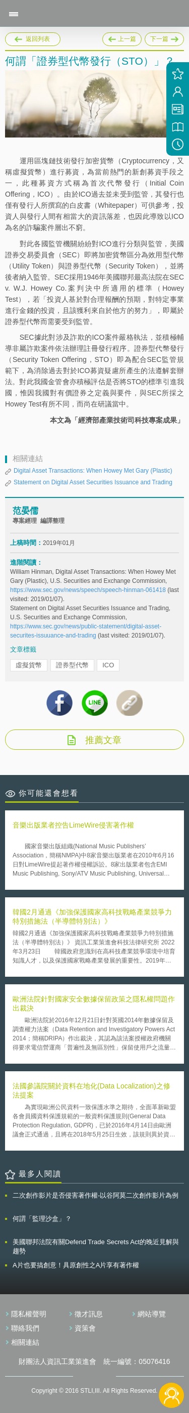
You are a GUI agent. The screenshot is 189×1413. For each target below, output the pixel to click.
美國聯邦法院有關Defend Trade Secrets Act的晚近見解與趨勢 (96, 1246)
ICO (108, 665)
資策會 (85, 1328)
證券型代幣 (72, 665)
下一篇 (164, 37)
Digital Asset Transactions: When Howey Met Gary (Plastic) (93, 470)
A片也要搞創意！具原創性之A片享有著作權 (76, 1265)
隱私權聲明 (28, 1314)
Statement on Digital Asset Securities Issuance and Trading (93, 482)
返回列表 (38, 38)
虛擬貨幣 (29, 665)
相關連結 (25, 1342)
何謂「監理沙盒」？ (42, 1218)
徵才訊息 (89, 1314)
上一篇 (122, 37)
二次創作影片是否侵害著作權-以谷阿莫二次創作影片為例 (95, 1195)
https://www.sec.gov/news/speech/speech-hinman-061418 (88, 590)
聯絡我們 (25, 1328)
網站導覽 (152, 1314)
